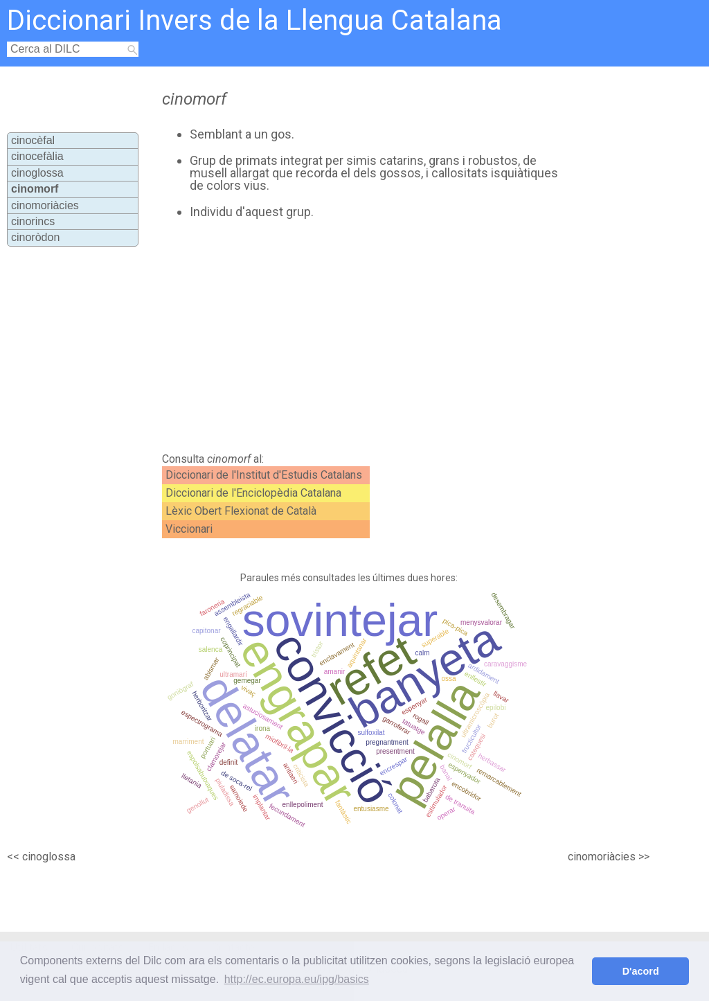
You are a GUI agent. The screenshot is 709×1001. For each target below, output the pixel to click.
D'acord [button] (640, 971)
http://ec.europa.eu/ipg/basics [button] (296, 979)
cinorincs (33, 221)
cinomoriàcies (45, 205)
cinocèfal (33, 140)
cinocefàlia (37, 156)
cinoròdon (35, 237)
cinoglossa (37, 173)
